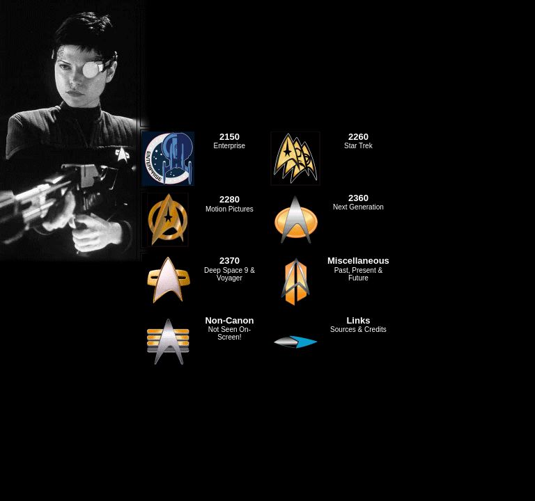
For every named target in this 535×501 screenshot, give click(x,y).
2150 (229, 137)
